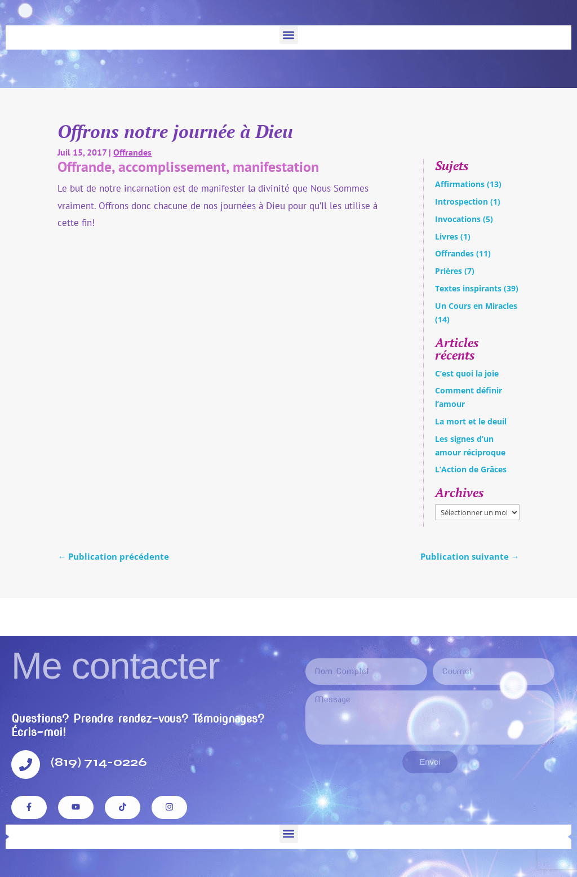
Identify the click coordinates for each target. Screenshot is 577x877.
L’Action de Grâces (471, 469)
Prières (448, 270)
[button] (288, 34)
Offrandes (132, 152)
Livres (446, 236)
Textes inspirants (468, 288)
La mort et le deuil (471, 421)
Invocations (458, 219)
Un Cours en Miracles (476, 305)
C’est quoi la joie (467, 373)
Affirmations (460, 184)
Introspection (461, 201)
